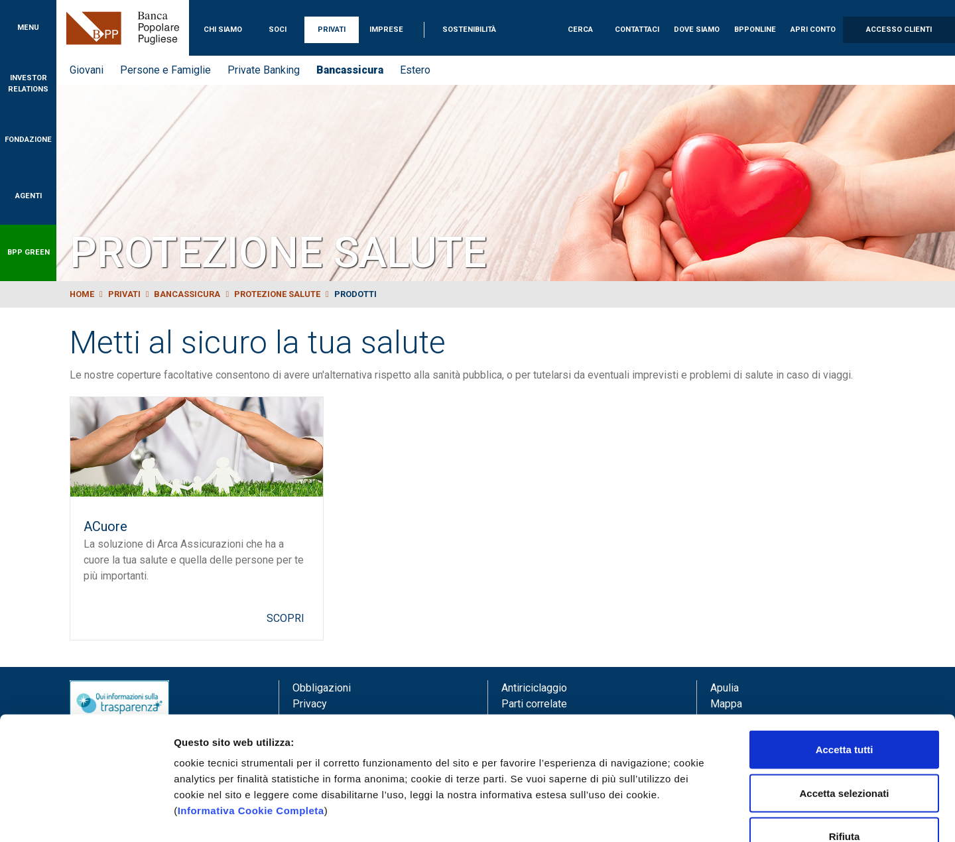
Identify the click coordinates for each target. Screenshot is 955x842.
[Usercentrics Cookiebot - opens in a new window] (86, 816)
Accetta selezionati (844, 711)
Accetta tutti (844, 668)
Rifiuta (844, 754)
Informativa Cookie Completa (251, 729)
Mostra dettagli (697, 815)
